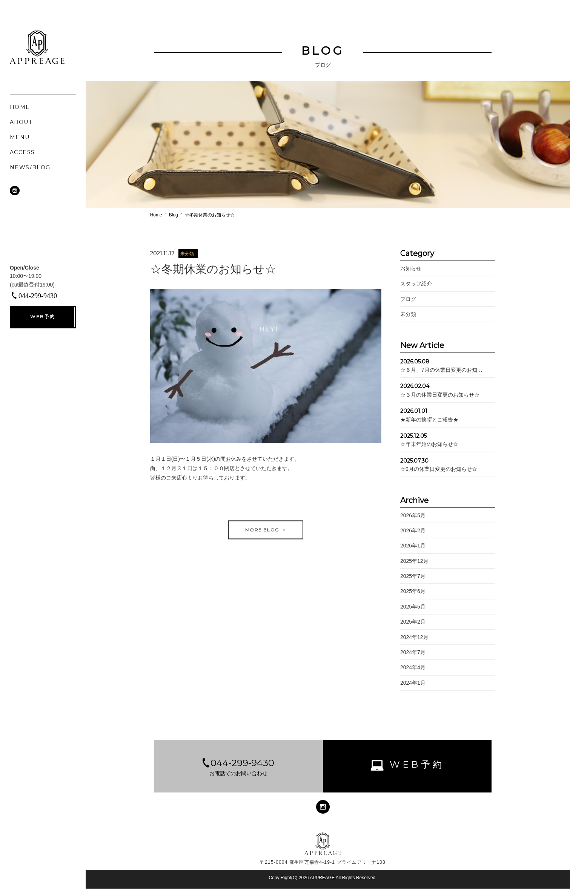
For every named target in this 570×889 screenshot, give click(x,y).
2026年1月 (411, 546)
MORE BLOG (263, 537)
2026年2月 (411, 530)
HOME (20, 107)
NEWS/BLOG (30, 167)
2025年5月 (411, 607)
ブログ (406, 299)
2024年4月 (411, 668)
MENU (20, 137)
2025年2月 (411, 622)
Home (160, 215)
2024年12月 (412, 637)
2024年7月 (411, 652)
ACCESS (22, 152)
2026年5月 (411, 515)
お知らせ (408, 268)
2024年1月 (411, 683)
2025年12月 (412, 561)
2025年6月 (411, 592)
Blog (177, 215)
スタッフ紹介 (414, 284)
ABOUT (21, 122)
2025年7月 (411, 576)
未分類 (406, 314)
